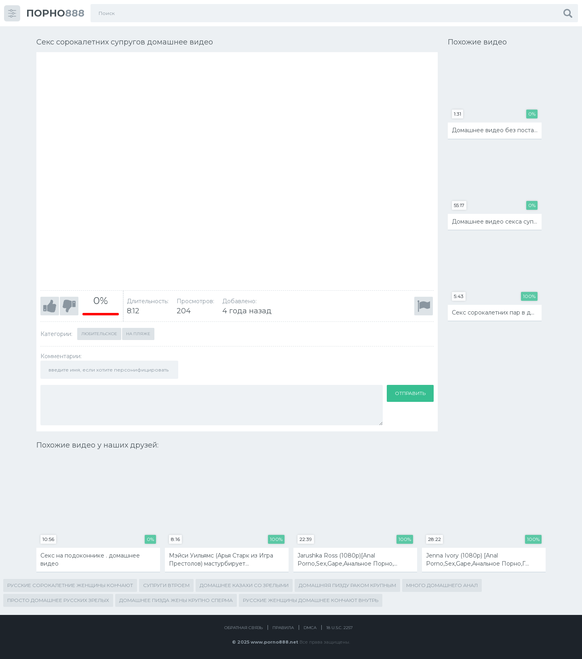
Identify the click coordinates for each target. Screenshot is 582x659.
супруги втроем (166, 585)
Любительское (99, 333)
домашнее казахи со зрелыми (244, 585)
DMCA (310, 627)
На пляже (138, 333)
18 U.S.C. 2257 (339, 627)
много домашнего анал (442, 585)
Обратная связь (243, 627)
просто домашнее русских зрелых (58, 600)
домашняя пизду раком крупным (347, 585)
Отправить (410, 393)
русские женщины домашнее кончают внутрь (310, 600)
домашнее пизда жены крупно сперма (176, 600)
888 (55, 13)
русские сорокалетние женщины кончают (70, 585)
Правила (283, 627)
